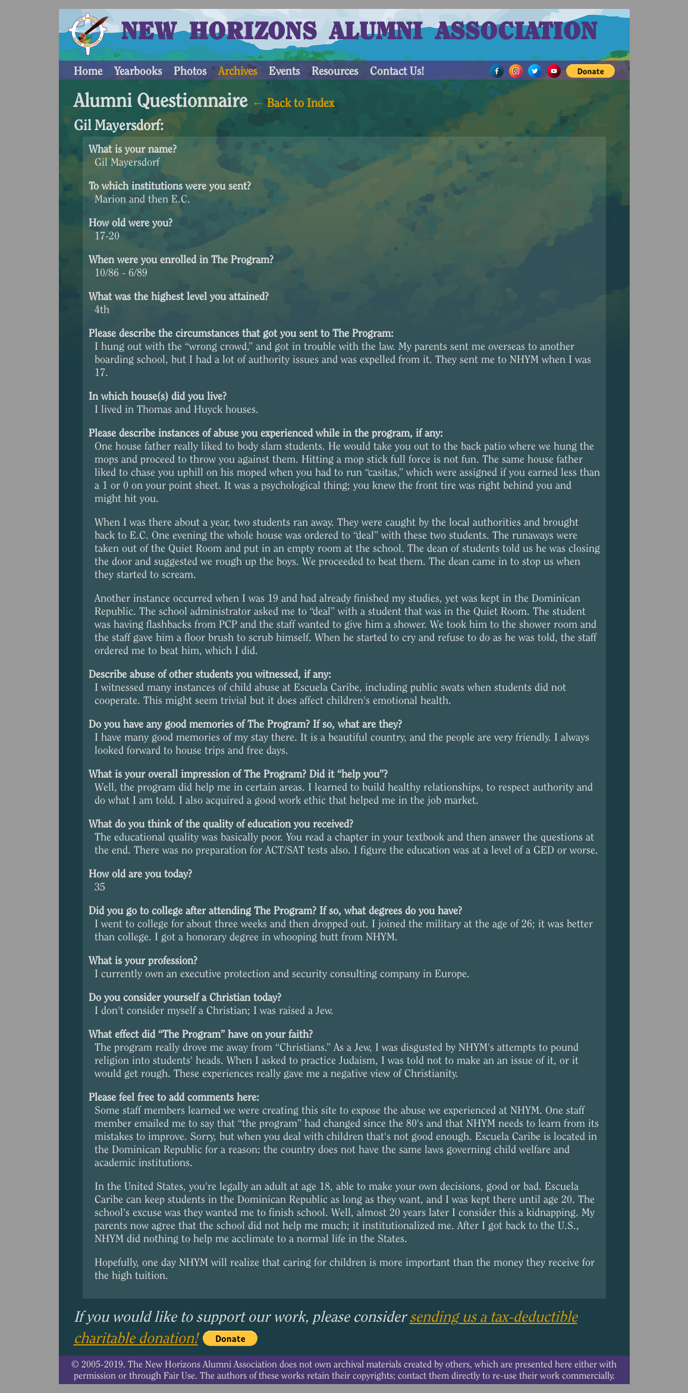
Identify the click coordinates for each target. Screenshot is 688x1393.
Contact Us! (397, 71)
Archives (237, 71)
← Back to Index (293, 103)
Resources (335, 71)
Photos (190, 71)
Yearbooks (138, 71)
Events (284, 71)
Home (88, 71)
